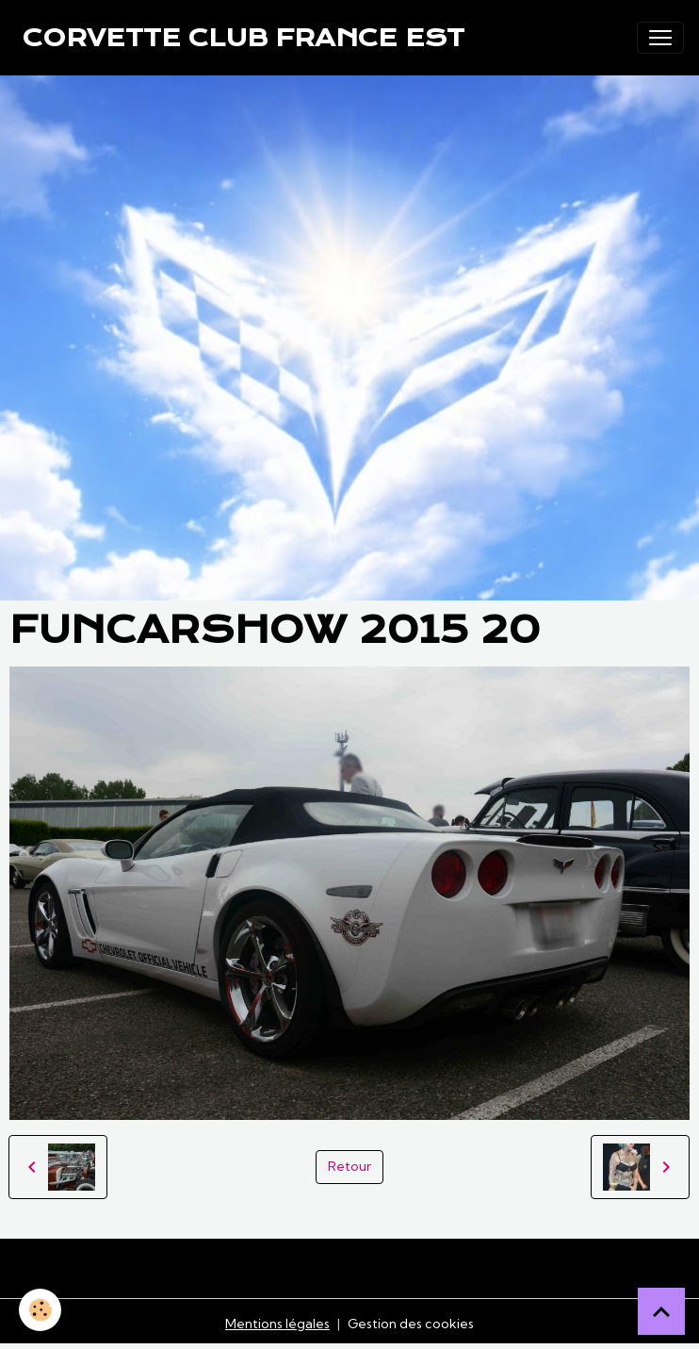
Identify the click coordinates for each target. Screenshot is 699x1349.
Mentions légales (277, 1323)
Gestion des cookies (411, 1323)
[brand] (243, 37)
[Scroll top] (661, 1311)
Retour (349, 1166)
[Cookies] (40, 1310)
